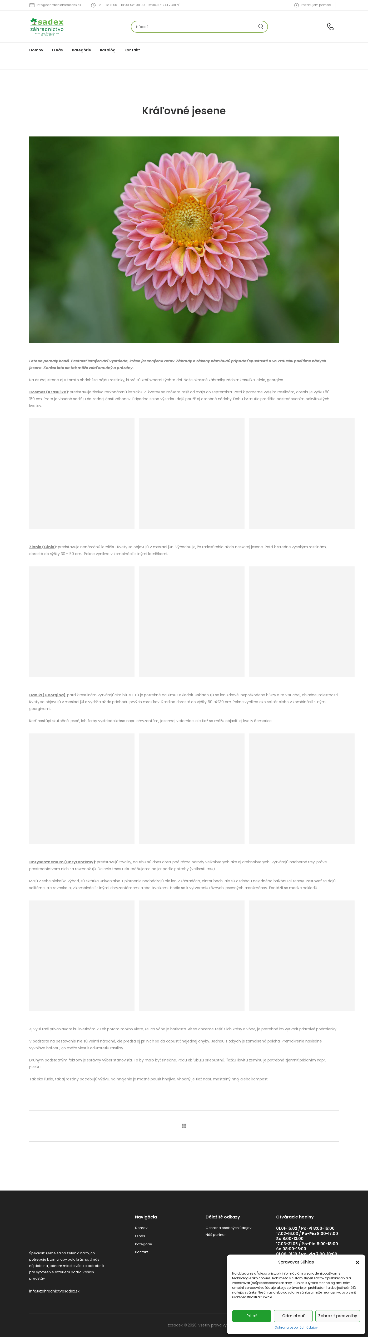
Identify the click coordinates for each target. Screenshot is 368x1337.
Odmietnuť (293, 1316)
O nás (57, 50)
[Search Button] (262, 26)
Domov (36, 50)
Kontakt (132, 50)
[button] (357, 1262)
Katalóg (108, 50)
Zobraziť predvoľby (337, 1316)
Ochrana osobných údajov (296, 1327)
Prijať (251, 1316)
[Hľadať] (194, 26)
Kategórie (81, 50)
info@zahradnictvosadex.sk (54, 1291)
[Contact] (331, 27)
